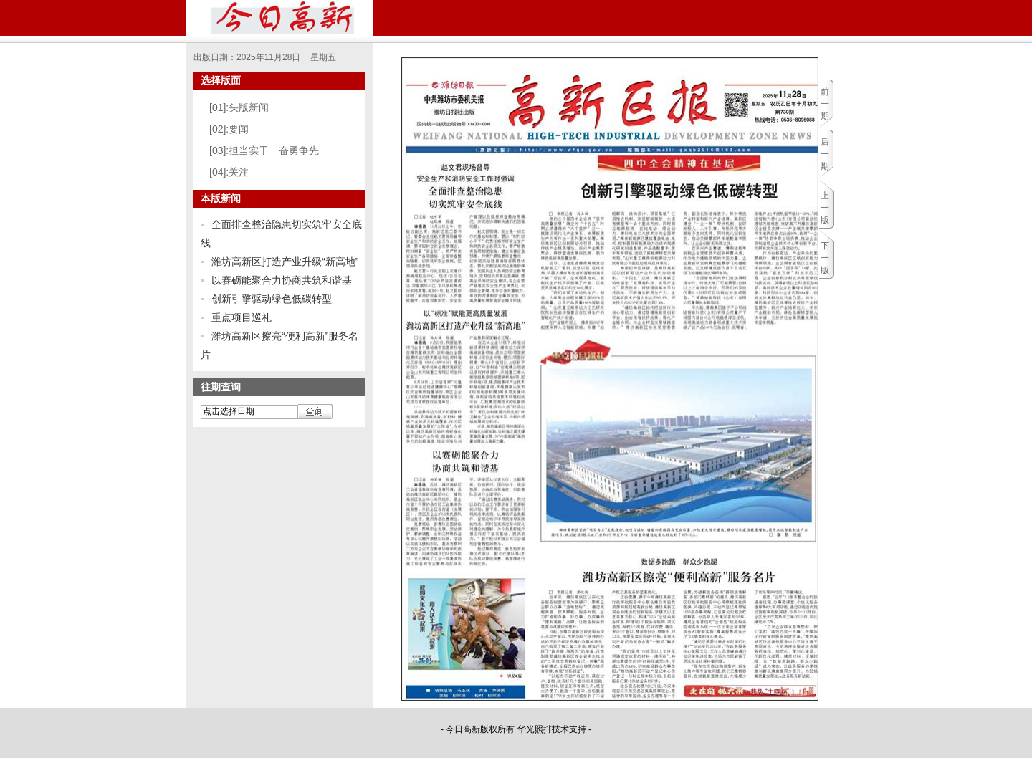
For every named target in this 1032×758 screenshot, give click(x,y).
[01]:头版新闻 (239, 107)
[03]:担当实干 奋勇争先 (264, 150)
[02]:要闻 (229, 129)
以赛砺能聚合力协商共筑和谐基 (281, 280)
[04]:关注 (229, 172)
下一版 (825, 258)
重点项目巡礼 (241, 317)
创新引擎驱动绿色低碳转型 (271, 298)
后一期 (825, 154)
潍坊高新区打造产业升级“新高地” (284, 261)
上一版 (825, 208)
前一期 (825, 104)
